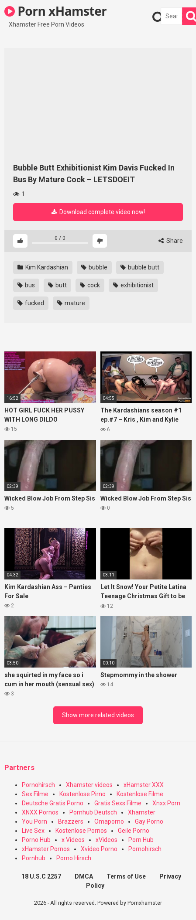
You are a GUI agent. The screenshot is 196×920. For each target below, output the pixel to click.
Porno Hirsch (73, 858)
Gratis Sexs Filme (117, 803)
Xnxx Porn (166, 803)
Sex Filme (35, 794)
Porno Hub (36, 839)
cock (90, 285)
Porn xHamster (55, 11)
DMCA (84, 876)
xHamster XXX (144, 784)
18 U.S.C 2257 (41, 876)
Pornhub (33, 858)
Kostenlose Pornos (81, 830)
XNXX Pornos (40, 812)
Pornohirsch (38, 784)
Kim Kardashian (42, 267)
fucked (30, 303)
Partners (19, 767)
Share (170, 240)
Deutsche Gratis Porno (52, 803)
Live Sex (33, 830)
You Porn (34, 821)
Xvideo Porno (99, 848)
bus (26, 285)
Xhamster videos (89, 784)
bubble (94, 267)
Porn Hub (141, 839)
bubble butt (139, 267)
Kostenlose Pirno (82, 794)
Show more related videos (98, 715)
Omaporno (109, 821)
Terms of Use (126, 876)
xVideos (106, 839)
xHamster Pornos (46, 848)
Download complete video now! (98, 211)
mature (71, 303)
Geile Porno (133, 830)
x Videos (73, 839)
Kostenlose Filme (140, 794)
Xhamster (141, 812)
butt (57, 285)
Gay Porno (149, 821)
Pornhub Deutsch (93, 812)
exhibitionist (133, 285)
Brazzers (70, 821)
